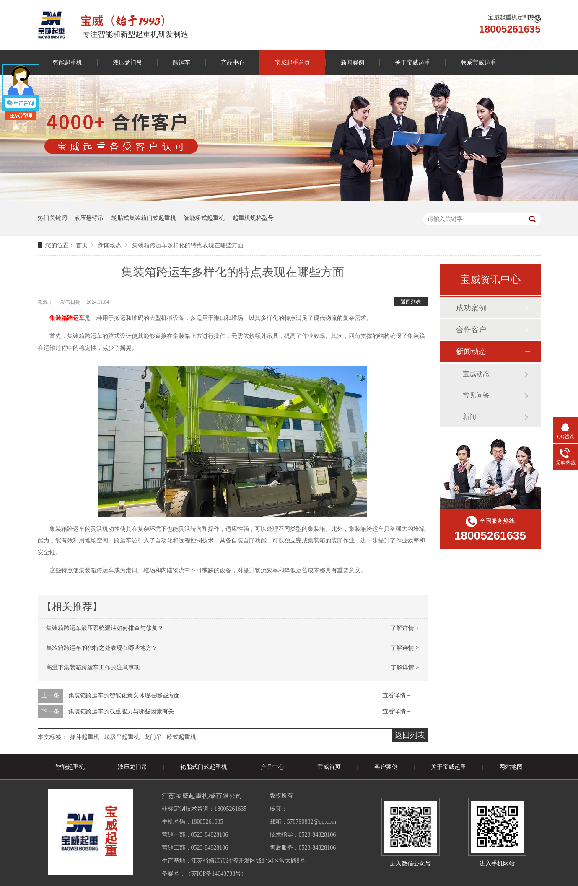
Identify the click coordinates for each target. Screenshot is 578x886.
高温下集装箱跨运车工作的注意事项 (93, 667)
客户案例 (386, 767)
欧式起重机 (181, 737)
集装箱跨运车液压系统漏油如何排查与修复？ (104, 628)
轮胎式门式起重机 (203, 767)
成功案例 (471, 308)
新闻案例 (352, 62)
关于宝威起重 (412, 62)
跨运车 (181, 62)
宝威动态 (476, 373)
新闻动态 (110, 245)
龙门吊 (153, 737)
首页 (82, 245)
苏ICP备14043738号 (216, 874)
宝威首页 (329, 767)
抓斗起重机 (84, 737)
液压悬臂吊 (89, 218)
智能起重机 (67, 62)
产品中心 (232, 62)
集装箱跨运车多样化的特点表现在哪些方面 (188, 245)
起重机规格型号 (253, 218)
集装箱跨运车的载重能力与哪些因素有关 (121, 711)
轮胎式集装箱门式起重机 (143, 218)
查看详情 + (396, 695)
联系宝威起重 (478, 62)
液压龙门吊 (127, 62)
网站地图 (511, 767)
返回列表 (411, 302)
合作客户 (471, 329)
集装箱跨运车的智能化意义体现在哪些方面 (124, 695)
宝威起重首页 (292, 62)
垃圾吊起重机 (122, 737)
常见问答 (476, 395)
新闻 (469, 416)
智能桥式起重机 (204, 218)
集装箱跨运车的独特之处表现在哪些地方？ (102, 648)
